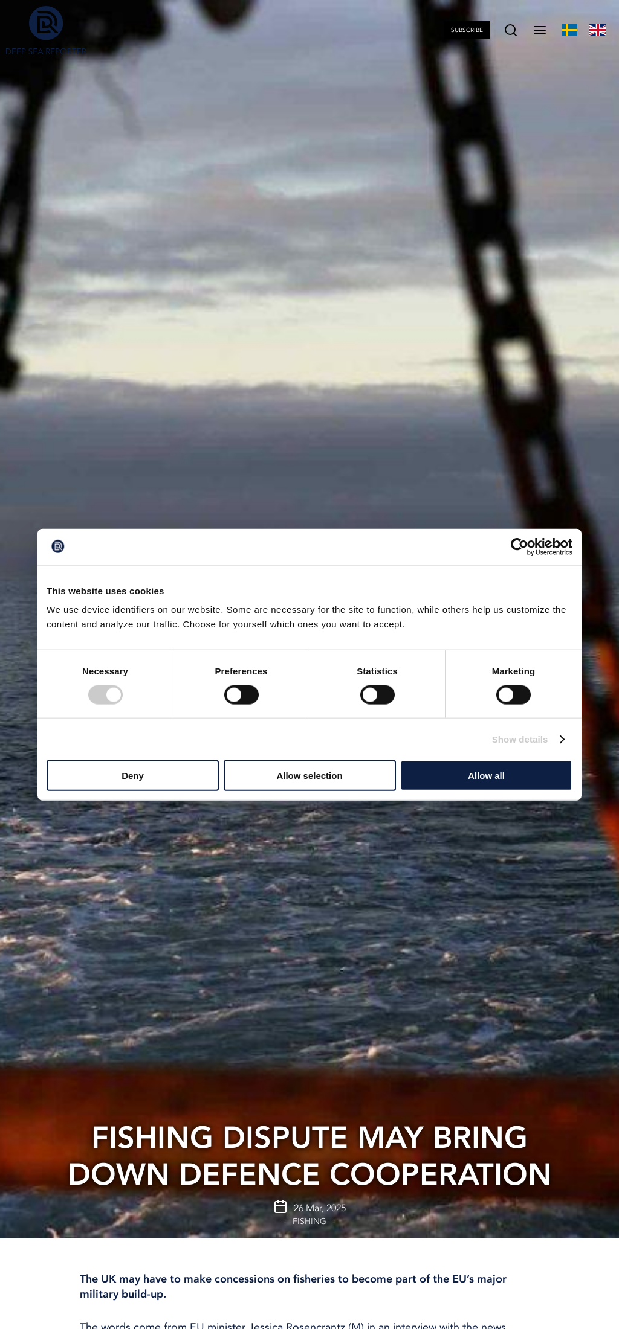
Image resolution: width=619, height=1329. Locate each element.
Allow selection (309, 775)
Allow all (486, 775)
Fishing (309, 1221)
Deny (133, 775)
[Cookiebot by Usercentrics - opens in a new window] (519, 546)
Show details (520, 739)
